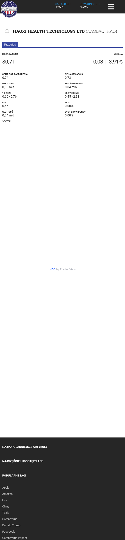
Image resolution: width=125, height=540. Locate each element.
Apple (5, 487)
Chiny (5, 506)
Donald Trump (11, 525)
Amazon (7, 494)
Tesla (5, 512)
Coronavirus (9, 519)
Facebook (8, 531)
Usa (4, 500)
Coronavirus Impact (14, 538)
